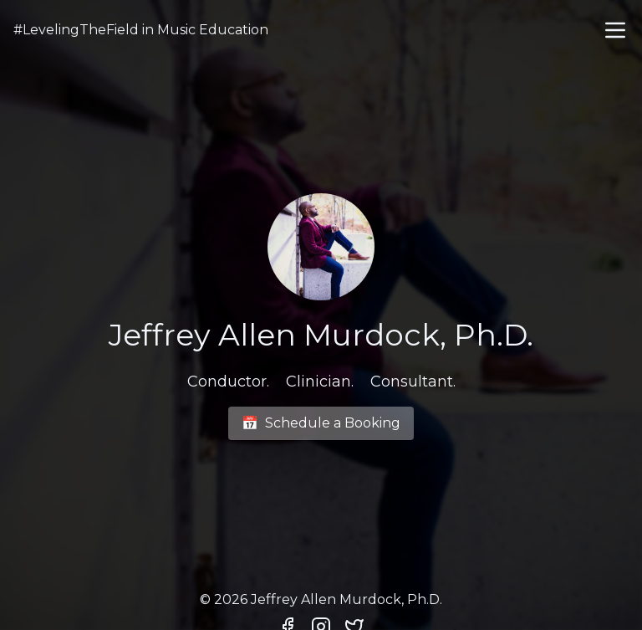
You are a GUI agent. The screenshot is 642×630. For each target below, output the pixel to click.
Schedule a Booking (321, 423)
